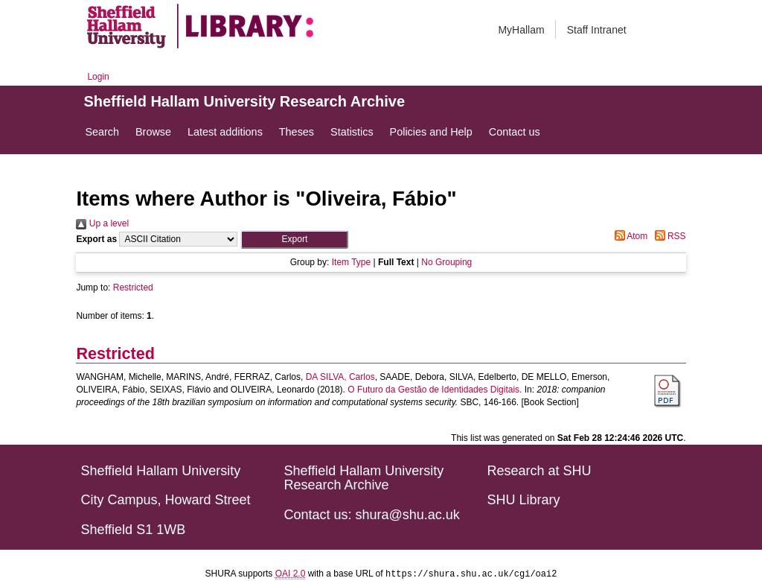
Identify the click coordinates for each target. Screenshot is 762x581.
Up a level (102, 223)
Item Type (351, 262)
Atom (629, 236)
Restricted (133, 287)
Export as (96, 239)
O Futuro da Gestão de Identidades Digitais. (435, 389)
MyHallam (521, 30)
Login (98, 77)
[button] (294, 239)
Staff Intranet (597, 30)
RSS (668, 236)
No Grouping (446, 262)
